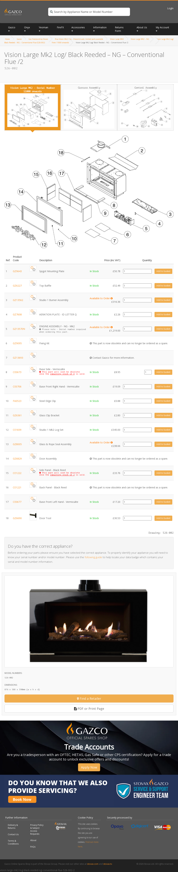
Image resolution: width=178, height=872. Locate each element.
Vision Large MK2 (117, 39)
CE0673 (17, 372)
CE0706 (17, 386)
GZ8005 (17, 444)
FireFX (60, 27)
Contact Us (13, 834)
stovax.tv (107, 863)
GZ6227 (17, 285)
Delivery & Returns (13, 826)
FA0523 (17, 401)
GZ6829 (17, 458)
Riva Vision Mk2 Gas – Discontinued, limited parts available (79, 39)
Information (100, 27)
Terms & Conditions (13, 842)
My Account (162, 27)
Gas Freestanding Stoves (38, 39)
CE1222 (17, 473)
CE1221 (17, 487)
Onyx (27, 27)
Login (170, 8)
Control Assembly (145, 107)
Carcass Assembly (89, 107)
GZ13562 (18, 300)
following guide (93, 557)
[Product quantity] (137, 271)
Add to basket (163, 271)
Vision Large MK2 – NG (140, 39)
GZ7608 (17, 314)
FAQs (32, 846)
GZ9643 (17, 271)
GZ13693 (18, 357)
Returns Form (119, 29)
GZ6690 (17, 518)
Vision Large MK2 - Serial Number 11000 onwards (32, 107)
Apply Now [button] (89, 767)
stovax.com (92, 863)
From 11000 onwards (60, 42)
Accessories (78, 27)
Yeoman (43, 27)
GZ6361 (17, 415)
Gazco (11, 27)
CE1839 (17, 429)
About (33, 840)
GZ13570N (19, 328)
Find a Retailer (89, 698)
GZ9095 (17, 343)
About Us (142, 27)
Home (7, 39)
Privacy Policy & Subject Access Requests (36, 829)
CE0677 (17, 501)
